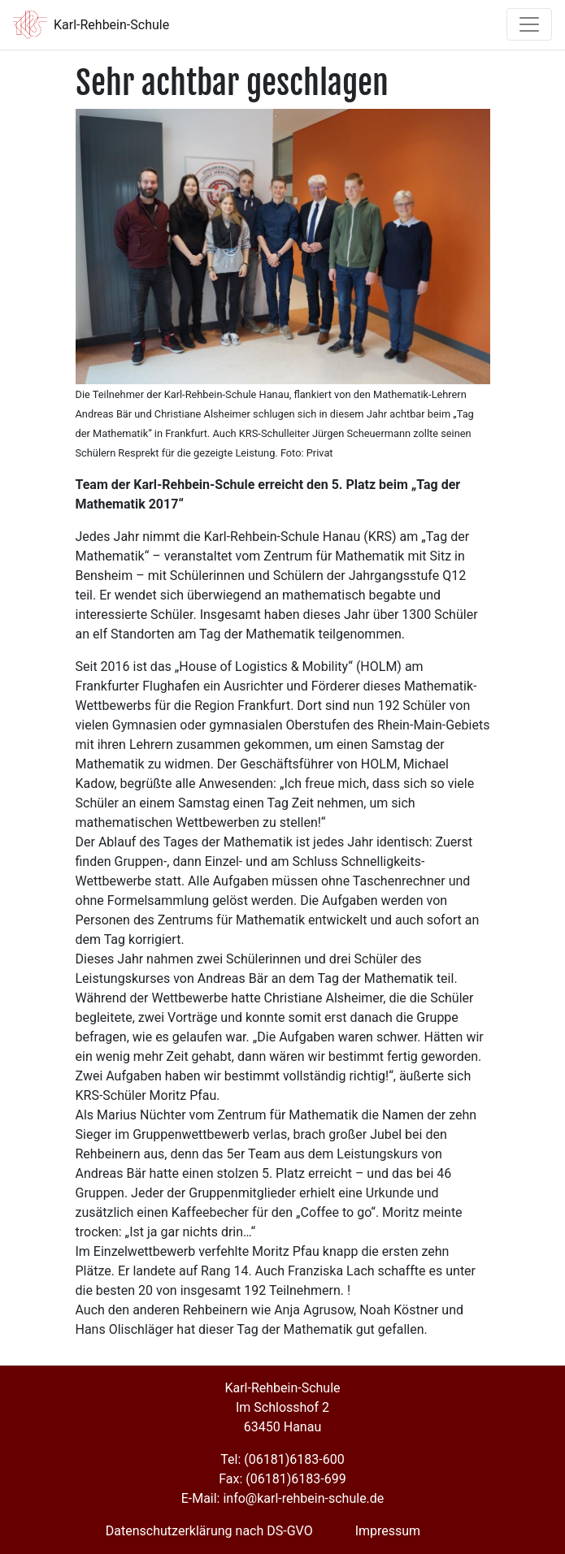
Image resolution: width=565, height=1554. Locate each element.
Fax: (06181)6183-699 (282, 1479)
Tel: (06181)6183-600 (282, 1459)
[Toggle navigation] (529, 24)
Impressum (388, 1531)
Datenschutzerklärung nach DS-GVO (209, 1531)
